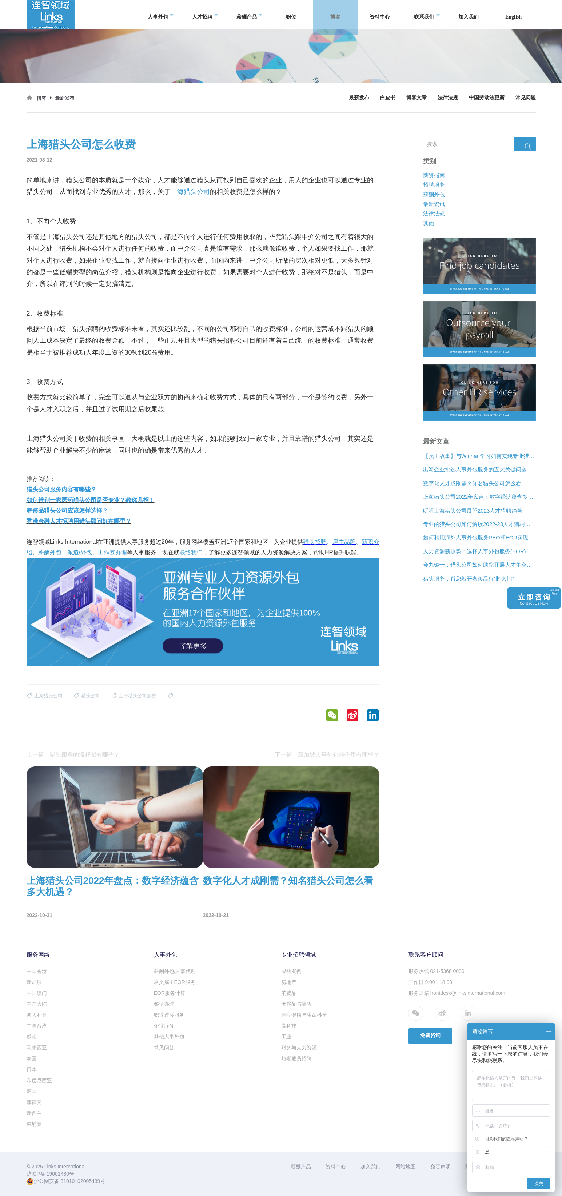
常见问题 (525, 97)
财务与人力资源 (299, 1047)
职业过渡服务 (169, 1014)
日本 (32, 1069)
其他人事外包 (169, 1036)
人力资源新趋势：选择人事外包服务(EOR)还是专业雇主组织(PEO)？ (479, 551)
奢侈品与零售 (296, 1003)
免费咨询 (430, 1035)
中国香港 (37, 971)
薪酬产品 (249, 15)
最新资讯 (434, 204)
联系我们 (427, 15)
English (513, 14)
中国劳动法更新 (487, 97)
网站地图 (405, 1166)
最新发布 (359, 97)
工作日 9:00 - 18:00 (430, 982)
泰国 (32, 1058)
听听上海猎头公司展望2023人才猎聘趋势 (472, 510)
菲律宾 (34, 1102)
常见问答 (164, 1047)
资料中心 (380, 14)
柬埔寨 (34, 1124)
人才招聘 (205, 15)
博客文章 (416, 97)
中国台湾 (37, 1025)
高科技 (288, 1025)
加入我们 (468, 14)
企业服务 (164, 1025)
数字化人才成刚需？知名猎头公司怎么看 (472, 483)
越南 (32, 1036)
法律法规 (448, 97)
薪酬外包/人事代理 (175, 971)
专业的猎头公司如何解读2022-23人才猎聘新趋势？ (479, 524)
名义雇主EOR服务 (174, 982)
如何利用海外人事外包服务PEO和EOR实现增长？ (479, 537)
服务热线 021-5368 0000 (436, 971)
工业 (286, 1036)
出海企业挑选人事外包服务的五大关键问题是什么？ (479, 469)
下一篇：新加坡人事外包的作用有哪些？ (327, 755)
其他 (428, 223)
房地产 (288, 982)
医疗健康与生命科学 (304, 1014)
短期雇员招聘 (296, 1058)
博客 (338, 15)
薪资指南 (434, 175)
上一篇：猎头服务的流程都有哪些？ (73, 755)
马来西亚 (37, 1047)
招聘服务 (434, 185)
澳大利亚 (37, 1014)
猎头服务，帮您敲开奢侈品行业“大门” (468, 578)
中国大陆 (37, 1003)
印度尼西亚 (39, 1080)
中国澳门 (37, 993)
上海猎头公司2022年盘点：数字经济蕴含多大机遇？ (479, 497)
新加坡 (34, 982)
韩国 (32, 1091)
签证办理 (164, 1003)
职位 (291, 14)
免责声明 (440, 1166)
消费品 (288, 993)
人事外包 (161, 15)
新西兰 (34, 1113)
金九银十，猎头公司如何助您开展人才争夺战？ (479, 565)
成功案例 (291, 971)
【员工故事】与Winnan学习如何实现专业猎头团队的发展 (479, 456)
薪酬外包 (434, 194)
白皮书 (387, 97)
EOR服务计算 (169, 993)
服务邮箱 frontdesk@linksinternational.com (456, 993)
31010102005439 (80, 1181)
